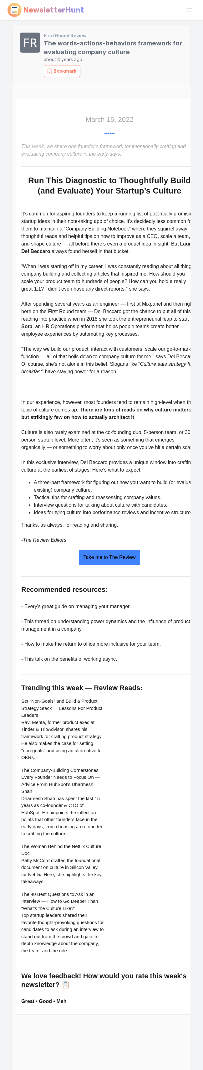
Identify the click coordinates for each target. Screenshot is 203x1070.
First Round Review (65, 35)
